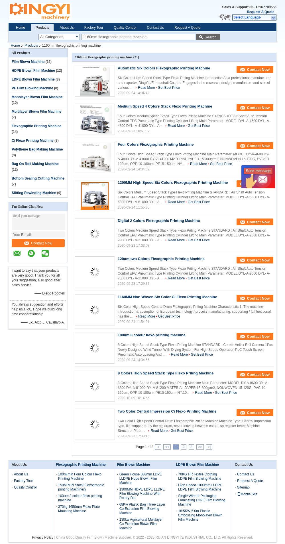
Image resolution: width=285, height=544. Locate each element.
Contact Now (38, 243)
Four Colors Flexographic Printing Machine (156, 144)
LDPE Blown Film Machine (33, 79)
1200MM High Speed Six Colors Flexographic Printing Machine (173, 182)
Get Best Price (169, 88)
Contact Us (155, 28)
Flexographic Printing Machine (37, 126)
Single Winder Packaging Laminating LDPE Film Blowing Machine (201, 500)
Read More (146, 88)
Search (211, 37)
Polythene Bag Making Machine (37, 149)
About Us (67, 28)
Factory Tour (93, 28)
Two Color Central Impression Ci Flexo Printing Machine (167, 411)
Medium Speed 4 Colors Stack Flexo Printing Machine (165, 106)
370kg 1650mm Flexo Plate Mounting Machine (79, 509)
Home (20, 28)
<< (167, 447)
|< (157, 447)
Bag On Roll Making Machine (35, 164)
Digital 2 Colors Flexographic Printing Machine (159, 221)
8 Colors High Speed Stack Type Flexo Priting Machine (165, 373)
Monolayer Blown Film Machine (37, 97)
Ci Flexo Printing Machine (33, 141)
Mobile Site (247, 494)
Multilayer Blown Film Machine (37, 112)
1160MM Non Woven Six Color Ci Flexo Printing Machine (167, 297)
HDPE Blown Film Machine (33, 71)
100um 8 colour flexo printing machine (152, 335)
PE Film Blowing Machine (32, 88)
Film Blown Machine (28, 62)
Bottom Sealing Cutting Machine (38, 178)
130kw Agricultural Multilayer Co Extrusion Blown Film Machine (141, 524)
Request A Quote (260, 12)
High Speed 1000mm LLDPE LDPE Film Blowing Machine (200, 487)
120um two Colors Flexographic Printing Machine (161, 259)
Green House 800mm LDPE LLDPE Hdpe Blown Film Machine (140, 478)
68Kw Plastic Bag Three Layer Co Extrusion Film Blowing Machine (142, 508)
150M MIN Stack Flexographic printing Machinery (81, 487)
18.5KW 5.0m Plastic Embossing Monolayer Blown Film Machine (200, 515)
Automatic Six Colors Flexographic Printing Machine (164, 68)
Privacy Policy (43, 537)
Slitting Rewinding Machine (34, 193)
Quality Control (125, 28)
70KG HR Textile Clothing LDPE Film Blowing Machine (199, 476)
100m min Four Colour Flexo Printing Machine (79, 476)
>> (200, 447)
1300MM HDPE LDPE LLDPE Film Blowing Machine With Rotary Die (142, 493)
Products (42, 28)
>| (209, 447)
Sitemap (243, 487)
